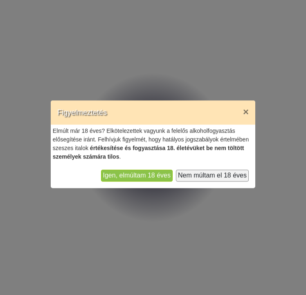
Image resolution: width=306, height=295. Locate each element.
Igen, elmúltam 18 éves (137, 169)
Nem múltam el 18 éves (212, 169)
